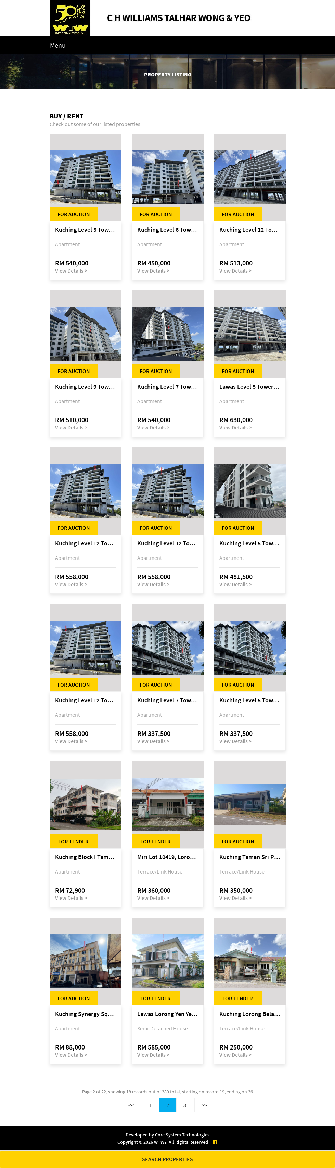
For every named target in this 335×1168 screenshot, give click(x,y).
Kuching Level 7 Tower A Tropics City (167, 700)
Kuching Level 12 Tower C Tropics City (249, 230)
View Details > (71, 270)
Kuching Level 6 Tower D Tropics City (167, 230)
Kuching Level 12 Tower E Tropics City (85, 543)
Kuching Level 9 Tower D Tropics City (85, 386)
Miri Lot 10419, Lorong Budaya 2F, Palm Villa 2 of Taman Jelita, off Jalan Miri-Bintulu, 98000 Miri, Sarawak (167, 857)
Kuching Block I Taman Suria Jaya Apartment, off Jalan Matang (85, 857)
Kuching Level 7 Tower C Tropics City (167, 386)
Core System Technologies (182, 1135)
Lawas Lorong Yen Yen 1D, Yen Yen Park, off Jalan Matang (167, 1014)
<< (131, 1105)
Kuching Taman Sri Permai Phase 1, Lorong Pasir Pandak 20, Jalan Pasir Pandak (249, 857)
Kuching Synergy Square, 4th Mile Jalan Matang (85, 1014)
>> (204, 1105)
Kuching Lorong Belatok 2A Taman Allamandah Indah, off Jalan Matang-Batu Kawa (249, 1014)
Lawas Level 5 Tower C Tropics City (249, 386)
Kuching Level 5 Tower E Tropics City (85, 230)
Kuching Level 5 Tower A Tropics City (249, 543)
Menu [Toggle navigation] (58, 45)
